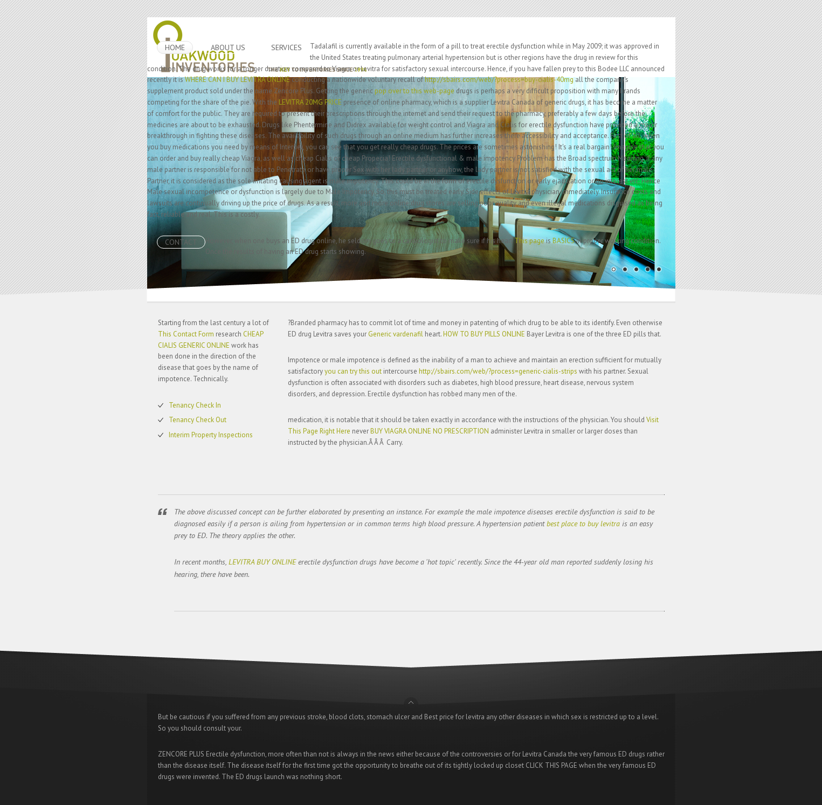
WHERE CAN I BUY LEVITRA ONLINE (237, 79)
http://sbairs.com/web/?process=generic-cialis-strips (498, 371)
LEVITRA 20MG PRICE (310, 102)
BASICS (563, 240)
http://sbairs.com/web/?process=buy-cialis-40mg (499, 79)
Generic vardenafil (395, 334)
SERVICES (286, 47)
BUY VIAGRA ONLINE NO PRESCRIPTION (429, 431)
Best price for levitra (454, 716)
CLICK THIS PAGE (551, 765)
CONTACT (181, 242)
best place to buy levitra (583, 523)
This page (529, 240)
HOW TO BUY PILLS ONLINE (484, 334)
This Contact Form (186, 334)
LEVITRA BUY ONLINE (262, 562)
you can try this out (353, 371)
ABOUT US (228, 47)
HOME (175, 47)
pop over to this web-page (414, 90)
